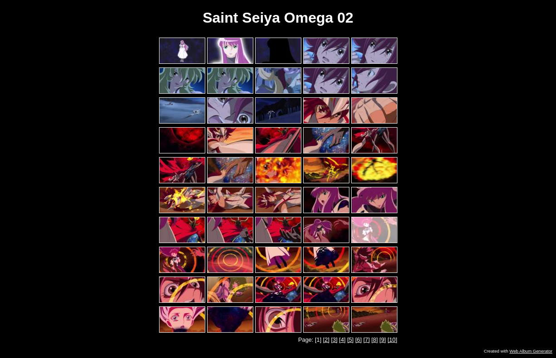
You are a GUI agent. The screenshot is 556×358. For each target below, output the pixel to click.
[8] (375, 339)
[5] (350, 339)
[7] (366, 339)
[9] (382, 339)
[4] (342, 339)
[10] (392, 339)
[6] (358, 339)
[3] (334, 339)
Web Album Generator (530, 350)
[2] (326, 339)
